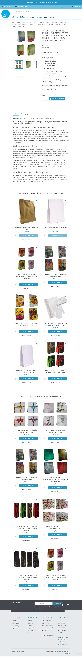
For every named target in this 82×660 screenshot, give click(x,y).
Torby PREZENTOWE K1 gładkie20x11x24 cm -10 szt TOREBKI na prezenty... (55, 483)
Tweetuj (55, 89)
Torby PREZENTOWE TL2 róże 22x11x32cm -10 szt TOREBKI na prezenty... (26, 280)
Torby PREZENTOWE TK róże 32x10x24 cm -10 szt (55, 531)
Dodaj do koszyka (57, 99)
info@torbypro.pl (22, 6)
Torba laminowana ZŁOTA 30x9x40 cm (26, 231)
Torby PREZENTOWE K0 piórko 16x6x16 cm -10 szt (55, 434)
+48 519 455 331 (62, 643)
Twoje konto (47, 621)
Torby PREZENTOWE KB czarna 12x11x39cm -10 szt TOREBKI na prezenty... (26, 581)
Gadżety (46, 17)
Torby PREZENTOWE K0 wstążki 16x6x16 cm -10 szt (26, 434)
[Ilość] (44, 98)
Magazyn (52, 17)
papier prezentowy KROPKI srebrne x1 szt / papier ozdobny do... (55, 328)
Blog (28, 636)
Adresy (44, 634)
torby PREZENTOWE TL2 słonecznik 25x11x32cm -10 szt (26, 328)
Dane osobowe (46, 624)
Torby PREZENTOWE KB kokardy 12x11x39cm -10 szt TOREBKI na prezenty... (26, 532)
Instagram (68, 608)
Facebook (62, 608)
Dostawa (29, 624)
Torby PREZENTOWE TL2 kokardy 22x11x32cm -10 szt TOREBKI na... (55, 375)
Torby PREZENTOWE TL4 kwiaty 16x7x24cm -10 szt (55, 279)
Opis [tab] (16, 117)
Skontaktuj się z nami (33, 634)
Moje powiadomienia (48, 639)
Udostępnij (51, 89)
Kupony (44, 636)
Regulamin (30, 627)
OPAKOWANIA (39, 17)
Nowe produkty (16, 627)
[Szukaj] (35, 11)
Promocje (15, 624)
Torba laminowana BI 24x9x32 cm (55, 230)
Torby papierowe (15, 17)
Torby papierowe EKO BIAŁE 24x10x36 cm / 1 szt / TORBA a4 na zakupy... (26, 375)
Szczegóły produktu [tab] (28, 117)
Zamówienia (45, 627)
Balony (31, 17)
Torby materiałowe (24, 17)
